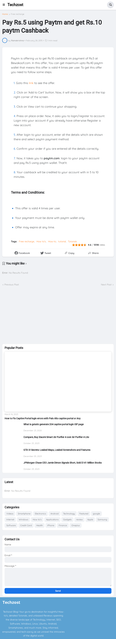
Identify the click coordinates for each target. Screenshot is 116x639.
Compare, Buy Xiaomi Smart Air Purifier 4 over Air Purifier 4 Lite (56, 437)
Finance (63, 525)
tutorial (62, 241)
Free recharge (17, 14)
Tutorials (72, 241)
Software (11, 525)
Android (54, 513)
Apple (90, 519)
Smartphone (24, 513)
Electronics (40, 513)
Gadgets (67, 519)
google (96, 513)
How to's (41, 241)
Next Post (106, 284)
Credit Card (26, 525)
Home (5, 14)
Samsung (102, 519)
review (79, 519)
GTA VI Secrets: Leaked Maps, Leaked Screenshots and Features (56, 450)
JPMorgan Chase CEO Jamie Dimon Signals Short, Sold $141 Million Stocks (62, 462)
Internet (10, 519)
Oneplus (75, 525)
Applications (52, 519)
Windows (23, 519)
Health (39, 525)
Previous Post (11, 284)
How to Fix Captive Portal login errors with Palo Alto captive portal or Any (43, 418)
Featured (83, 513)
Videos (9, 513)
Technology (69, 513)
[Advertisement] (58, 315)
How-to (52, 241)
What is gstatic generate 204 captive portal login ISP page (53, 424)
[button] (4, 5)
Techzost (15, 5)
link (31, 83)
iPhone (50, 525)
